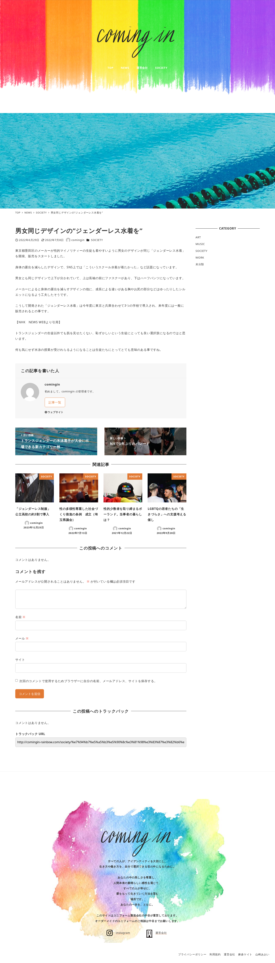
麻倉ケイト (245, 954)
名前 (20, 617)
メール (22, 638)
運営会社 (229, 954)
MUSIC (200, 244)
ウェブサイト (54, 412)
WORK (200, 257)
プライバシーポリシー (192, 954)
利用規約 (215, 954)
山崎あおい (262, 954)
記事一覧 (55, 402)
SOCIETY (97, 240)
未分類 (200, 264)
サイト (20, 659)
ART (198, 237)
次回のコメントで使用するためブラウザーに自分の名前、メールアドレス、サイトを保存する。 (88, 681)
